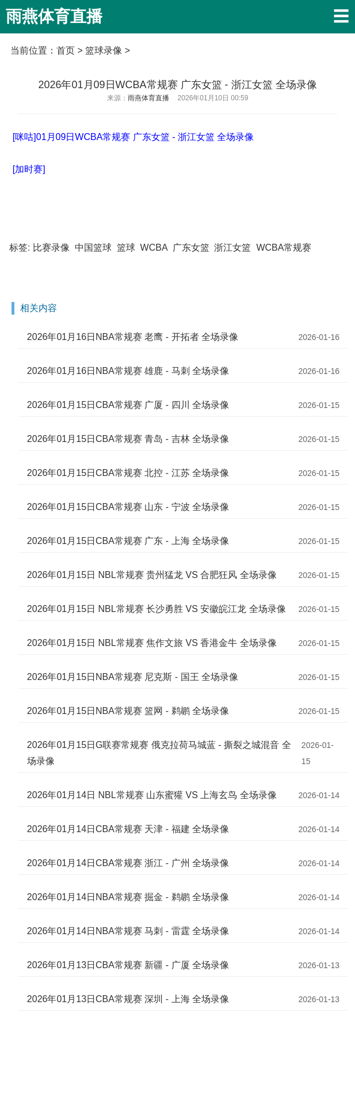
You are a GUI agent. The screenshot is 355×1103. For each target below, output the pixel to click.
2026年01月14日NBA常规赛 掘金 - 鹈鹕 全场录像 (128, 897)
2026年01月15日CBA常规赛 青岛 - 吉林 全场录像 (128, 439)
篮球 (126, 247)
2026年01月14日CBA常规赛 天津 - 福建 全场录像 (128, 829)
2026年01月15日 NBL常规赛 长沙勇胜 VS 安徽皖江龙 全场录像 (156, 609)
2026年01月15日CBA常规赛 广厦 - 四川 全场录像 (128, 405)
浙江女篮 (232, 247)
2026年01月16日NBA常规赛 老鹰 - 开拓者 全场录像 (132, 337)
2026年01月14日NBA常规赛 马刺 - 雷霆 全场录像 (128, 931)
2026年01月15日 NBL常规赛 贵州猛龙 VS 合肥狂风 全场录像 (152, 575)
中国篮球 (93, 247)
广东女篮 (191, 247)
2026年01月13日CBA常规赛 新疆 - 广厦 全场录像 (128, 965)
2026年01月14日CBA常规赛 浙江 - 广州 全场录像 (128, 863)
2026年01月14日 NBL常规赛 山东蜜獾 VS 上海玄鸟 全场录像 (152, 795)
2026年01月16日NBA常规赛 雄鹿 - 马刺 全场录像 (128, 371)
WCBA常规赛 (283, 247)
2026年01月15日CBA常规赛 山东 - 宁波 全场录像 (128, 507)
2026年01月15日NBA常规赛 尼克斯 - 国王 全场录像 (132, 677)
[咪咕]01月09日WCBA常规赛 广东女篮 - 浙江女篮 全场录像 (133, 137)
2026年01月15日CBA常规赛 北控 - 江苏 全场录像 (128, 473)
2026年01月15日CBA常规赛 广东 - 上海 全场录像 (128, 541)
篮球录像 (103, 50)
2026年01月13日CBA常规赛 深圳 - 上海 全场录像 (128, 999)
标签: (19, 247)
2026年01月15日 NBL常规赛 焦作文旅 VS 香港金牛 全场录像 (152, 643)
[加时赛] (29, 169)
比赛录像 (51, 247)
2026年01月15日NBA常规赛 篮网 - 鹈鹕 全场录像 (128, 711)
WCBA (153, 247)
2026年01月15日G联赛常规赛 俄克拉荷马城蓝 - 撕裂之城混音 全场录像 (159, 753)
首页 (65, 50)
